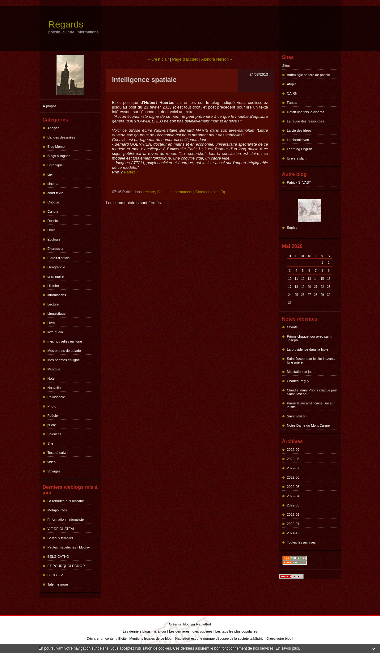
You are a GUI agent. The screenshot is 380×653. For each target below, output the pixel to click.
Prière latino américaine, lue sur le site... (311, 405)
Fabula (292, 103)
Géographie (56, 267)
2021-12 (293, 533)
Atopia (292, 84)
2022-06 (293, 477)
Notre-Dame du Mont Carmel (309, 425)
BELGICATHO (58, 556)
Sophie (292, 227)
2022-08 (293, 459)
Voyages (54, 471)
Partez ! (131, 172)
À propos (50, 106)
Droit (51, 230)
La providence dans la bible (307, 349)
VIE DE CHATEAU (62, 529)
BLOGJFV (55, 575)
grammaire (56, 276)
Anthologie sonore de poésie (308, 75)
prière (52, 425)
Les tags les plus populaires (236, 631)
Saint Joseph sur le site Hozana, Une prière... (311, 360)
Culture (53, 211)
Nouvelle (54, 388)
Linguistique (57, 313)
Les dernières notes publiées (191, 631)
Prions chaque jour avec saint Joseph (309, 338)
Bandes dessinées (61, 137)
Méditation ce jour (300, 371)
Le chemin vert (298, 140)
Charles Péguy (298, 381)
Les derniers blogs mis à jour (145, 631)
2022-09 (293, 449)
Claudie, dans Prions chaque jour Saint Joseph (312, 392)
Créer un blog (179, 624)
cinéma (53, 184)
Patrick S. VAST (299, 182)
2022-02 (293, 514)
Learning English (299, 149)
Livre (51, 323)
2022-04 (293, 496)
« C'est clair (158, 59)
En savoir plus (287, 648)
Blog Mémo (56, 146)
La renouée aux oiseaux (66, 501)
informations (57, 295)
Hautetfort (203, 624)
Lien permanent (179, 192)
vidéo (52, 462)
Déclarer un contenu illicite (107, 638)
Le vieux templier (60, 538)
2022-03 (293, 505)
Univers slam (297, 158)
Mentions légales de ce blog (150, 638)
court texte (55, 193)
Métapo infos (57, 510)
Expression (56, 248)
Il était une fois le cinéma (305, 112)
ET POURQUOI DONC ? (66, 566)
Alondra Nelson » (216, 59)
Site (50, 443)
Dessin (53, 221)
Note (51, 378)
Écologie (54, 239)
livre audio (55, 332)
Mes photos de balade (64, 350)
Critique (53, 202)
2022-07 (293, 468)
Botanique (55, 165)
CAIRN (292, 93)
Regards (66, 24)
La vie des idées (299, 130)
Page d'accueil (185, 59)
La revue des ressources (305, 121)
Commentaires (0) (210, 192)
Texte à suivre (58, 453)
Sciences (54, 434)
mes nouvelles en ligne (65, 341)
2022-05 (293, 487)
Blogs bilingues (59, 156)
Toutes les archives (301, 542)
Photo (52, 406)
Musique (54, 369)
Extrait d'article (59, 258)
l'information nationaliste (66, 519)
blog (288, 638)
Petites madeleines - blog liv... (70, 547)
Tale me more (58, 584)
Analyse (54, 128)
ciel (50, 174)
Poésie (53, 415)
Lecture (53, 304)
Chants (292, 327)
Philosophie (56, 397)
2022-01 (293, 524)
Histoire (53, 286)
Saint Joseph (297, 416)
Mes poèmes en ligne (64, 360)
